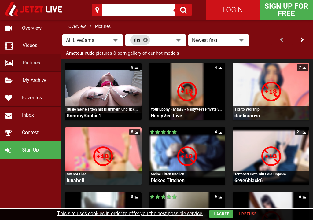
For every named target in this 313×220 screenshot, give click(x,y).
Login (233, 10)
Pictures (103, 26)
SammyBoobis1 (84, 116)
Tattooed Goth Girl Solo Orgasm (260, 174)
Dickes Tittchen (168, 180)
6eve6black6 (248, 180)
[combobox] (155, 40)
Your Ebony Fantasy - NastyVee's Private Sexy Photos (187, 109)
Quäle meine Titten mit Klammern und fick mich (103, 109)
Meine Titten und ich (167, 174)
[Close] (145, 40)
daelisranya (247, 116)
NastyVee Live (166, 116)
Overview (77, 26)
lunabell (75, 180)
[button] (92, 40)
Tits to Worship (247, 109)
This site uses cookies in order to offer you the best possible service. (130, 213)
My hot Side (76, 174)
